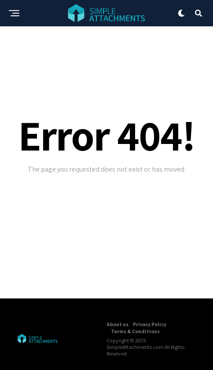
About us (117, 324)
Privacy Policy (149, 324)
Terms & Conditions (135, 331)
